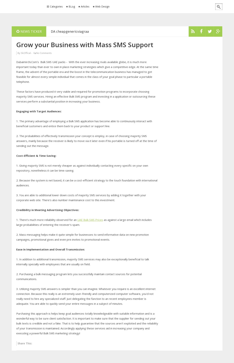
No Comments (44, 53)
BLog (72, 6)
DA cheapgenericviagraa (70, 31)
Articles (85, 6)
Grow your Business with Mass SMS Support (84, 44)
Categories (56, 6)
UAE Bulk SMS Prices (90, 220)
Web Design (102, 6)
